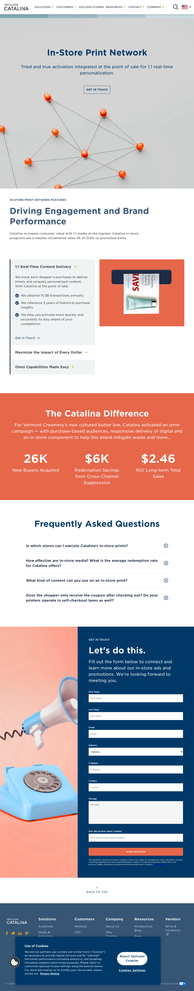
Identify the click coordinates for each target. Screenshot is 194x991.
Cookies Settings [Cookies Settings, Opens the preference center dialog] (132, 970)
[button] (15, 962)
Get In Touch (97, 89)
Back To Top (97, 892)
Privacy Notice (49, 973)
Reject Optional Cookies (132, 958)
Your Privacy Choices (170, 983)
